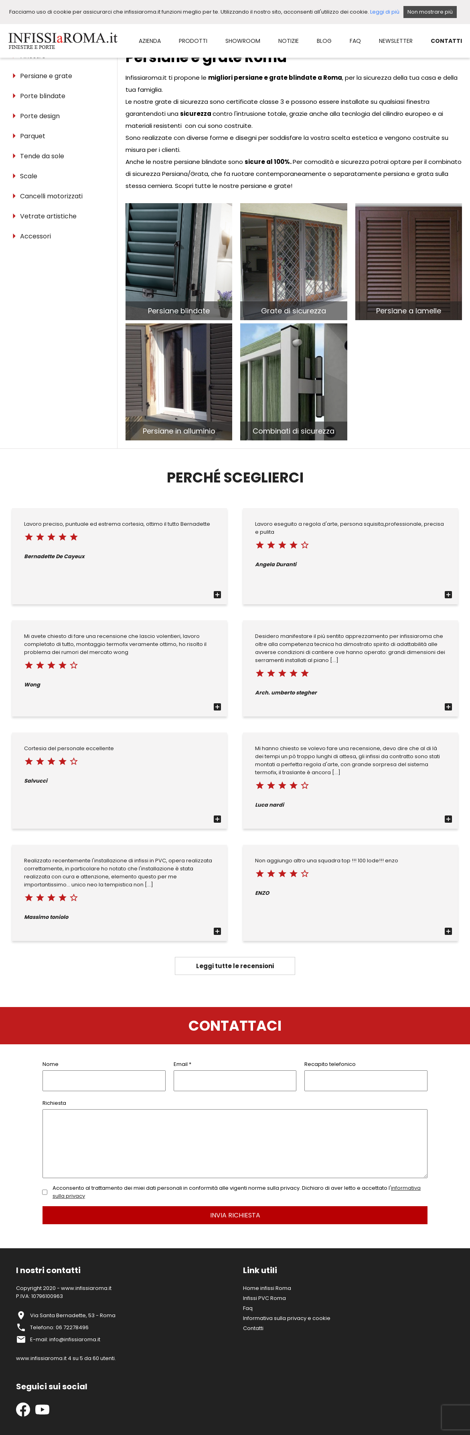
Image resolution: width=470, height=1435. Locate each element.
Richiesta (54, 1103)
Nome (51, 1064)
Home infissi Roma (267, 1288)
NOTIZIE (288, 41)
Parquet (32, 136)
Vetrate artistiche (48, 216)
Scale (28, 176)
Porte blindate (42, 96)
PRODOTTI (193, 41)
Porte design (40, 116)
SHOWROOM (242, 41)
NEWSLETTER (396, 41)
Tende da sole (42, 156)
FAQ (355, 41)
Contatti (253, 1328)
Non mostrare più (430, 12)
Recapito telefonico (330, 1064)
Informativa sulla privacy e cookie (286, 1318)
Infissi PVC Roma (264, 1298)
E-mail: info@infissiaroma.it (65, 1339)
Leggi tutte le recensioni (235, 966)
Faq (248, 1308)
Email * (182, 1064)
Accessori (35, 236)
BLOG (324, 41)
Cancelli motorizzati (51, 196)
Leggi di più (384, 12)
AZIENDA (150, 41)
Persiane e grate (46, 76)
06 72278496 (72, 1327)
